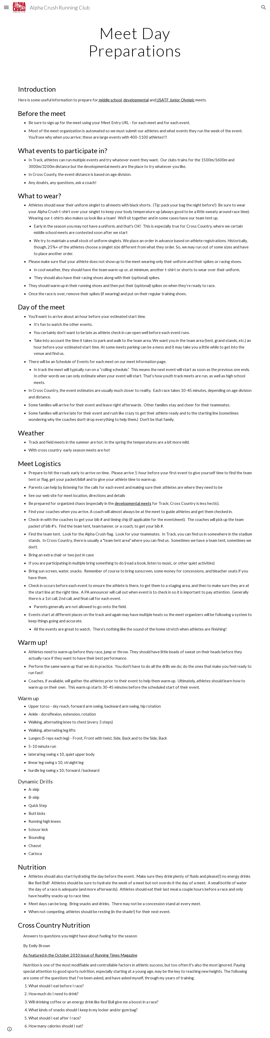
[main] (134, 41)
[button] (6, 7)
